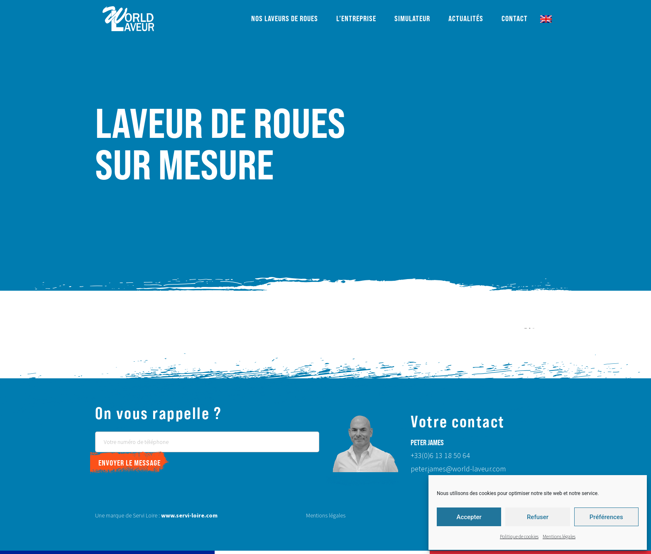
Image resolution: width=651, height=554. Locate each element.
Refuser (537, 517)
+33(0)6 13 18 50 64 (440, 456)
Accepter (468, 517)
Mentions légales (559, 536)
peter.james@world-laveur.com (458, 469)
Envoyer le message (129, 462)
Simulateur (412, 18)
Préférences (606, 517)
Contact (515, 18)
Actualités (465, 18)
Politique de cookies (519, 536)
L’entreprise (356, 18)
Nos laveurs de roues (284, 18)
